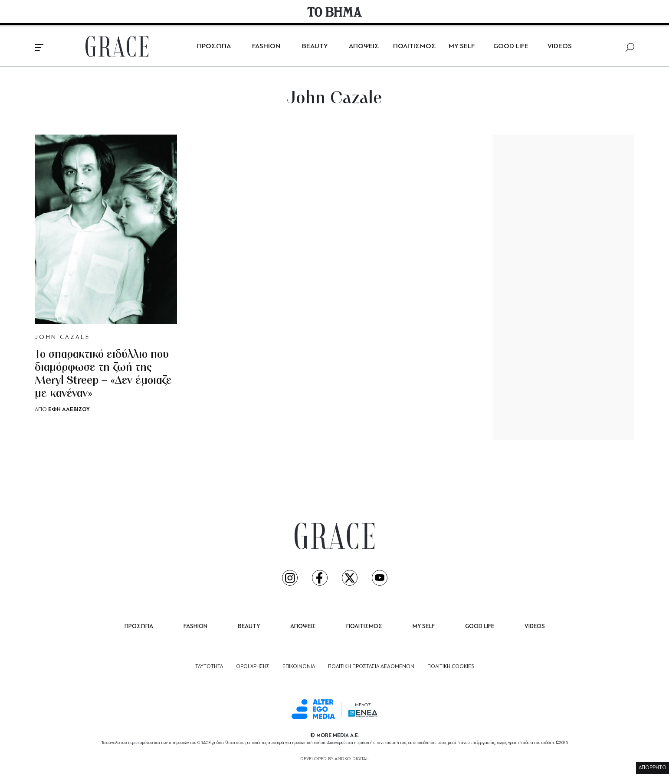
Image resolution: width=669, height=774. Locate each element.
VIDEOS (560, 46)
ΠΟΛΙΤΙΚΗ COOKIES (450, 666)
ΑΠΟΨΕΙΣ (364, 46)
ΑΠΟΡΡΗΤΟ (652, 768)
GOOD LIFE (510, 46)
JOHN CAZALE (62, 337)
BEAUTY (315, 46)
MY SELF (462, 46)
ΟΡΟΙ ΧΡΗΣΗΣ (252, 666)
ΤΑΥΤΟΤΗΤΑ (209, 666)
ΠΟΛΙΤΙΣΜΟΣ (414, 46)
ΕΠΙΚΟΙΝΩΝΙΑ (298, 666)
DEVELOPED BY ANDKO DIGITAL (334, 759)
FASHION (266, 46)
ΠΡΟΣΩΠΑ (214, 46)
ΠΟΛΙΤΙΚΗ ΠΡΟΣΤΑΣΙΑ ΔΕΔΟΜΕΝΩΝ (371, 666)
